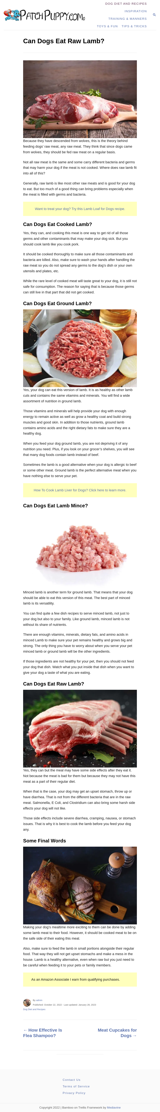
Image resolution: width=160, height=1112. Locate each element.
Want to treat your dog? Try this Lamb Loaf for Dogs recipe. (80, 209)
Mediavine (114, 1107)
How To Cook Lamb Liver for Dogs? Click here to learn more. (80, 490)
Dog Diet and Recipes (34, 1009)
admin (39, 1000)
